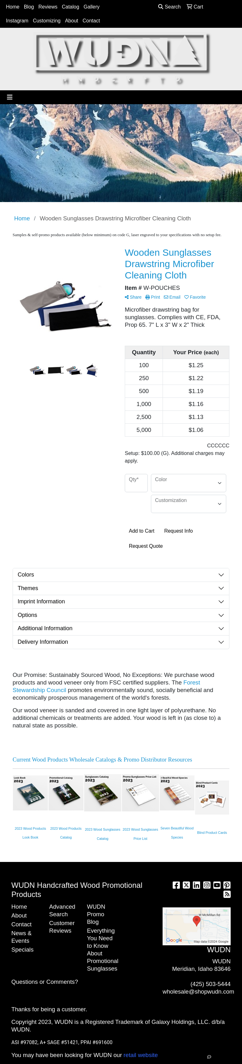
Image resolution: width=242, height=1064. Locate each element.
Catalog (70, 6)
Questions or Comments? (44, 981)
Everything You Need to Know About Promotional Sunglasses (102, 949)
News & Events (21, 937)
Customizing (46, 20)
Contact (91, 20)
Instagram (17, 20)
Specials (22, 949)
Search (169, 6)
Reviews (47, 6)
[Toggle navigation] (9, 97)
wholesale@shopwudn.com (198, 991)
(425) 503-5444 (210, 984)
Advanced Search (62, 910)
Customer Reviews (62, 927)
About (71, 20)
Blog (29, 6)
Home (13, 6)
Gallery (92, 6)
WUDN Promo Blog (96, 914)
